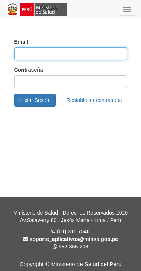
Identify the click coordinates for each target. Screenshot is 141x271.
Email (21, 42)
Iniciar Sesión (35, 100)
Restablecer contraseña (94, 100)
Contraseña (28, 70)
